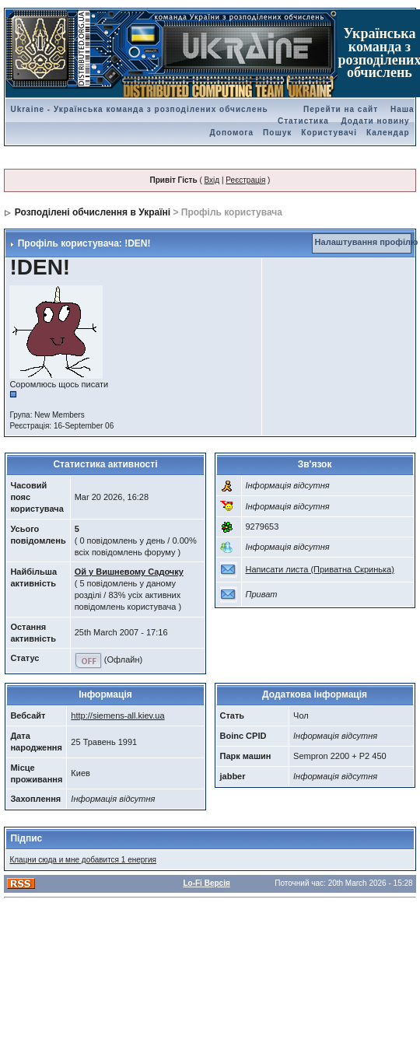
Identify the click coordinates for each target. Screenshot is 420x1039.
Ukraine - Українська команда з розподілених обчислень (139, 109)
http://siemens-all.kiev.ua (117, 715)
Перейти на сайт (340, 109)
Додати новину (375, 121)
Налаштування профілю (366, 242)
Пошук (277, 132)
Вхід (212, 180)
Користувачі (329, 132)
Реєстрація (245, 180)
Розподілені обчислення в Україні (92, 212)
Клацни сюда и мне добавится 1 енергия (82, 859)
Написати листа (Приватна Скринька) (320, 569)
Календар (388, 132)
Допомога (232, 132)
